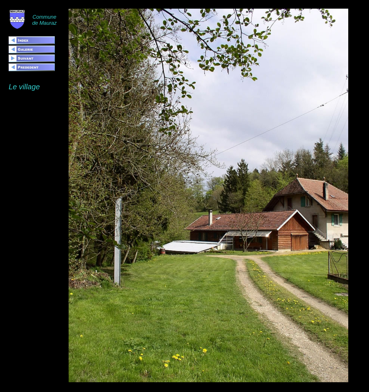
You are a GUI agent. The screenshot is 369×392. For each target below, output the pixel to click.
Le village (24, 87)
